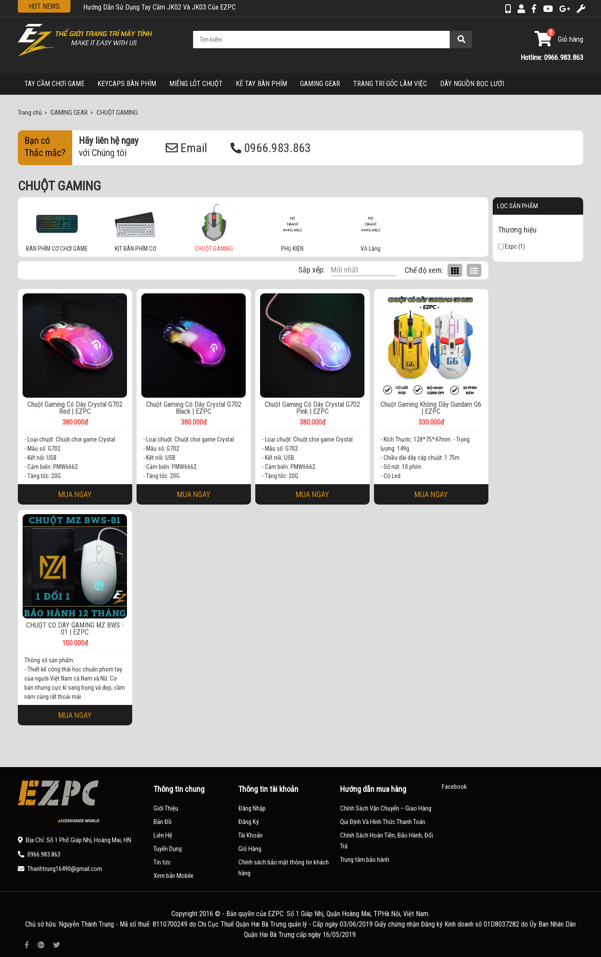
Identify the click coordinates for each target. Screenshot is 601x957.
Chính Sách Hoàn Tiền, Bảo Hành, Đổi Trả (386, 840)
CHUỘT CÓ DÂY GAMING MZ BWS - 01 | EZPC (75, 629)
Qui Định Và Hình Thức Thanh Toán (382, 822)
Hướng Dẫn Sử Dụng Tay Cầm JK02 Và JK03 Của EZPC (159, 7)
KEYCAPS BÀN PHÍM (126, 84)
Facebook (454, 787)
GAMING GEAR (320, 84)
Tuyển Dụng (168, 849)
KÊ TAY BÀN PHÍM (261, 84)
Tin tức (162, 862)
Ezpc (507, 246)
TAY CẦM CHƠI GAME (54, 84)
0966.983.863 (270, 148)
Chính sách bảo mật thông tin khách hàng (283, 867)
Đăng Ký (248, 822)
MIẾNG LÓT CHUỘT (196, 84)
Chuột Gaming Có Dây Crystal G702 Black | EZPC (193, 408)
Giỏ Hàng (249, 849)
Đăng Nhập (252, 808)
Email (186, 148)
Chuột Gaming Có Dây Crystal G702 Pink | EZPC (312, 408)
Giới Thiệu (166, 808)
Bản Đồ (163, 822)
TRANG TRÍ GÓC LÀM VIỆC (390, 84)
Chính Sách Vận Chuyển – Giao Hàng (385, 808)
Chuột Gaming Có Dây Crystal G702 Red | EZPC (75, 408)
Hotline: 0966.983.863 (552, 57)
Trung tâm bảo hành (364, 860)
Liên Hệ (163, 835)
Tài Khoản (250, 835)
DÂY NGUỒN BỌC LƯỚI (472, 84)
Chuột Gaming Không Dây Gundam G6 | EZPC (431, 408)
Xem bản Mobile (174, 876)
